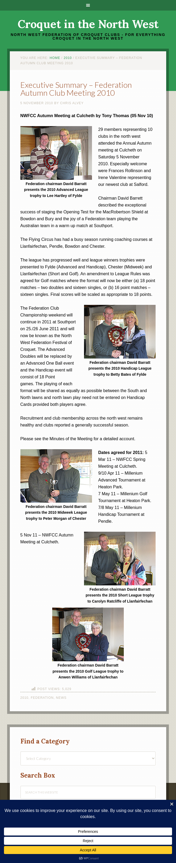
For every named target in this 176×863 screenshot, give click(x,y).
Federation (42, 698)
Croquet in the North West (88, 24)
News (61, 698)
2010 (24, 698)
